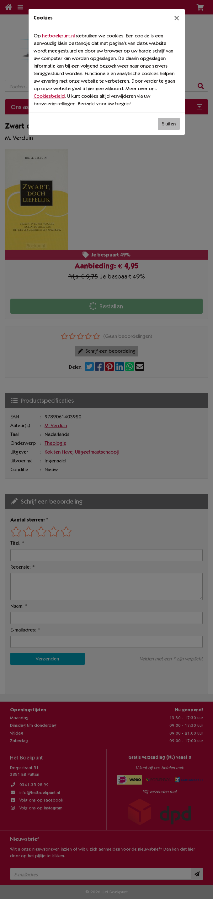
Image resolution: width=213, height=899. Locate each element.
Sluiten (169, 124)
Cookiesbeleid (49, 96)
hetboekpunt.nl (58, 36)
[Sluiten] (176, 18)
